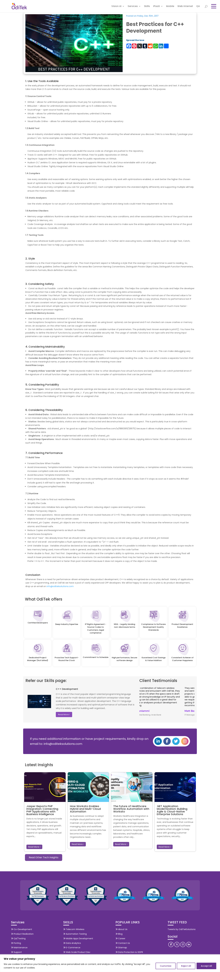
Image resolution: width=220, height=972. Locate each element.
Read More (64, 714)
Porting (16, 942)
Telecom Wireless (73, 928)
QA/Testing (18, 937)
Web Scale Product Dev (76, 951)
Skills (147, 6)
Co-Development (21, 928)
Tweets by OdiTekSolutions (182, 928)
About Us (121, 928)
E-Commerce (71, 946)
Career (120, 937)
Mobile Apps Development (78, 937)
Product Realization (22, 933)
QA (198, 6)
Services (133, 6)
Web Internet (185, 6)
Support (16, 951)
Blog (118, 933)
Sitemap (121, 946)
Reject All (186, 965)
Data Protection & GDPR (129, 951)
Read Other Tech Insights (43, 857)
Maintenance (19, 946)
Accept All (206, 965)
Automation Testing (75, 933)
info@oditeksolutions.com (60, 585)
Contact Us (122, 942)
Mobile (170, 6)
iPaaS (156, 6)
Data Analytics (72, 942)
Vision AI (116, 6)
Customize (165, 965)
